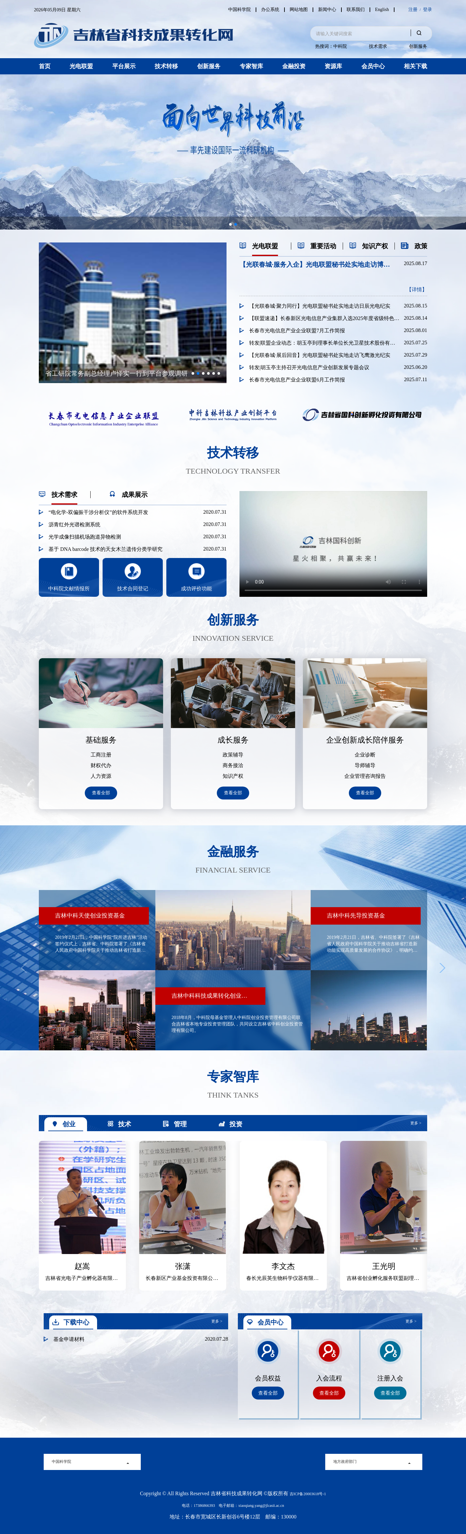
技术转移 (166, 66)
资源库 (333, 66)
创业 (63, 1124)
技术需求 (378, 46)
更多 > (415, 1123)
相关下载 (415, 66)
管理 (175, 1124)
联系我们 (355, 9)
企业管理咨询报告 (365, 776)
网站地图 (296, 9)
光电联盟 (81, 66)
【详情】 (416, 289)
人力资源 (101, 776)
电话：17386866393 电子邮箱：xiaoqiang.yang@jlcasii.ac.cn (233, 1505)
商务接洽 (233, 765)
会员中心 (373, 66)
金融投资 (293, 66)
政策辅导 (233, 754)
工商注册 (101, 754)
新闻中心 (325, 9)
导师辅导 (365, 765)
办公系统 (266, 9)
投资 (230, 1124)
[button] (230, 224)
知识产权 (233, 776)
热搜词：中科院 (331, 46)
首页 (44, 66)
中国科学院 (234, 9)
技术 (119, 1124)
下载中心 (71, 1322)
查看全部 (101, 792)
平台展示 (124, 66)
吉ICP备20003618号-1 (308, 1494)
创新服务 (418, 46)
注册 (412, 9)
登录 (427, 9)
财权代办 (101, 765)
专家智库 (251, 66)
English (382, 9)
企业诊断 (365, 754)
